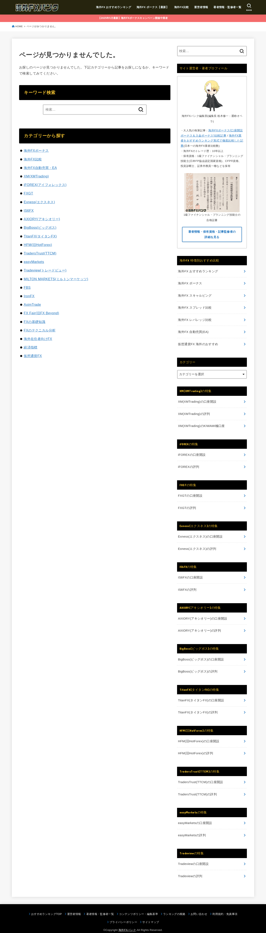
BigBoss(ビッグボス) (40, 227)
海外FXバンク (127, 923)
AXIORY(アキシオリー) (42, 219)
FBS (27, 287)
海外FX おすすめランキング (113, 7)
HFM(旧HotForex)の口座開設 (198, 735)
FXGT (28, 193)
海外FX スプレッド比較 (195, 306)
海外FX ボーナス (190, 282)
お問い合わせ (199, 907)
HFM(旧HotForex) (38, 245)
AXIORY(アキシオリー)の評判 (199, 626)
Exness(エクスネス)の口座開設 (200, 533)
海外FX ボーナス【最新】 (152, 7)
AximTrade (32, 304)
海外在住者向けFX (38, 339)
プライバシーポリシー (123, 915)
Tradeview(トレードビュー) (45, 270)
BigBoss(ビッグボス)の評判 (197, 666)
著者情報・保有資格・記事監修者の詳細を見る (211, 234)
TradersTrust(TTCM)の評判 (197, 788)
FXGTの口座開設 (190, 492)
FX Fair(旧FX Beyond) (41, 313)
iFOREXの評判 (188, 464)
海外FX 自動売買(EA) (193, 330)
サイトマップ (150, 915)
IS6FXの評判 (187, 585)
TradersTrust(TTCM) (40, 253)
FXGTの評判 (187, 504)
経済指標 (30, 347)
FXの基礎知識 (34, 322)
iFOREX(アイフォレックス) (45, 185)
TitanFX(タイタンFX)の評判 (197, 707)
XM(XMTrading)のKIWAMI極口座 (201, 423)
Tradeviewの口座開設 (193, 857)
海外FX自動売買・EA (40, 168)
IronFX (29, 296)
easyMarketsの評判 (191, 828)
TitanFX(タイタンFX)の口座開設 (201, 695)
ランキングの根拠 (174, 907)
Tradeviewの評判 (190, 869)
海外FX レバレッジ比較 (195, 318)
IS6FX (29, 210)
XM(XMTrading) (36, 176)
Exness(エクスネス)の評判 (197, 545)
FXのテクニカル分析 (39, 330)
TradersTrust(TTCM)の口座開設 (200, 776)
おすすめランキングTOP (46, 907)
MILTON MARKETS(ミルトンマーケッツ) (56, 279)
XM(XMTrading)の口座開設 (197, 399)
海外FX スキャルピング (195, 294)
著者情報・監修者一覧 (227, 7)
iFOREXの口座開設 (191, 452)
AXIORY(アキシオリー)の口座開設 (202, 614)
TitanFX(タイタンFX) (40, 236)
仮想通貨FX (33, 356)
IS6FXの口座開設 (190, 573)
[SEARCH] (249, 7)
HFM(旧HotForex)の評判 (195, 748)
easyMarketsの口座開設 (195, 817)
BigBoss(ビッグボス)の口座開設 (201, 655)
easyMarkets (34, 262)
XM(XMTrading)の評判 (194, 411)
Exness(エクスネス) (39, 202)
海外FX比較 (181, 7)
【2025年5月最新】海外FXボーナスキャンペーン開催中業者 (133, 18)
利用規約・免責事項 (224, 907)
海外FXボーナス (36, 150)
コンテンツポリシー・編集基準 (138, 907)
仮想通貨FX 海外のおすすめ (198, 342)
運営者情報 (201, 7)
